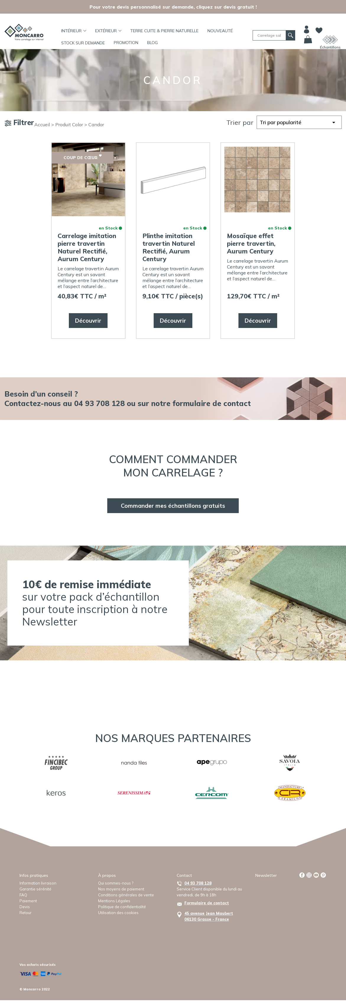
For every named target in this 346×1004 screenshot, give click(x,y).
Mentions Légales (114, 900)
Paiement (28, 900)
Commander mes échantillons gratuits (173, 505)
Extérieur (108, 31)
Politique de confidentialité (122, 906)
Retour (26, 912)
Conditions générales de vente (126, 895)
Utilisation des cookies (118, 912)
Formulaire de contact (206, 902)
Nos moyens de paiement (121, 889)
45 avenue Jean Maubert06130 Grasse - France (208, 916)
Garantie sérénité (35, 889)
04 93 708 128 (198, 883)
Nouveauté (220, 30)
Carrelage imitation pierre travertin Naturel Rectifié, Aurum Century (87, 247)
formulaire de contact (212, 403)
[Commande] (299, 122)
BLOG (152, 42)
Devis (25, 906)
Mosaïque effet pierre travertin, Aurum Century (251, 243)
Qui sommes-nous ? (115, 883)
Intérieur (73, 31)
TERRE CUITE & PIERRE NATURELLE (164, 30)
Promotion (126, 42)
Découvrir (88, 320)
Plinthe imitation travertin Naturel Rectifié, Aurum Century (168, 247)
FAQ (23, 895)
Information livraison (38, 883)
